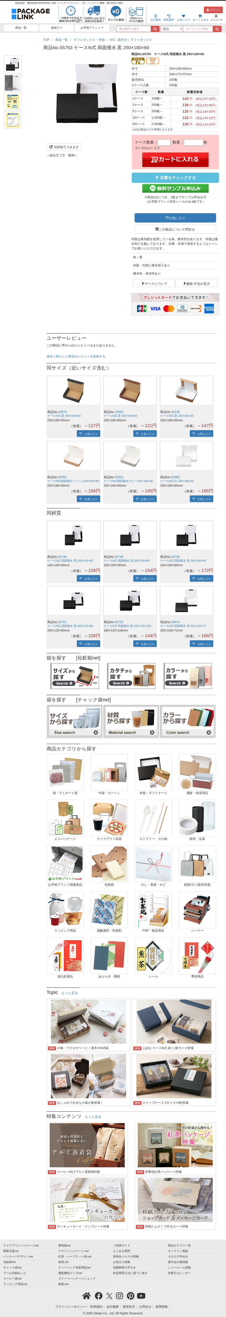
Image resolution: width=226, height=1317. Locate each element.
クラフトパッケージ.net (73, 1251)
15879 (62, 412)
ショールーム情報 (179, 1267)
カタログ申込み (178, 1256)
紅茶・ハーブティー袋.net (75, 1256)
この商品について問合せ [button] (177, 229)
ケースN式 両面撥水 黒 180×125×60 (70, 626)
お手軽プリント (92, 27)
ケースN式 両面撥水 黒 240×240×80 (183, 560)
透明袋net (64, 1245)
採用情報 (161, 1306)
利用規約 (96, 1306)
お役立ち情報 (121, 1262)
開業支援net (11, 1251)
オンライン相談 (178, 1251)
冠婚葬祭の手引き (124, 1267)
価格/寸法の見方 (198, 283)
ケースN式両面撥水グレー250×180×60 (128, 481)
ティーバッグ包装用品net (74, 1267)
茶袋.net (63, 1262)
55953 (119, 477)
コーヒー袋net (12, 1278)
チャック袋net (12, 1267)
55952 (62, 477)
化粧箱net (9, 1262)
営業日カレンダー (179, 1273)
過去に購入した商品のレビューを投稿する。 (77, 356)
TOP (46, 39)
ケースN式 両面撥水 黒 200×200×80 (126, 560)
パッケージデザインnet (18, 1256)
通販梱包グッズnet (70, 1273)
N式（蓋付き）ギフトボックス (131, 39)
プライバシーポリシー (70, 1306)
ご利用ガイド (121, 1245)
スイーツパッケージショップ (77, 1278)
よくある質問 (121, 1251)
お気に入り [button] (177, 218)
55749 (119, 557)
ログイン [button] (213, 9)
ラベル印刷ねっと (14, 1273)
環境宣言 (129, 1306)
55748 (62, 557)
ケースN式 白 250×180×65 (177, 481)
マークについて (156, 283)
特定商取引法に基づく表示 (130, 1273)
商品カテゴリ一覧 (179, 1245)
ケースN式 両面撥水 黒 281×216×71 (183, 626)
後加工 (56, 27)
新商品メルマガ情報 (126, 1256)
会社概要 (112, 1306)
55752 (119, 622)
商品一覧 (21, 27)
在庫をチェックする (175, 177)
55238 (175, 412)
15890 (119, 412)
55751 (62, 622)
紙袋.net (63, 1284)
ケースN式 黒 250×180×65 (64, 415)
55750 (175, 557)
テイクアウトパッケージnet (21, 1245)
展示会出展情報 (178, 1262)
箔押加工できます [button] (64, 147)
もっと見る (69, 993)
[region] (131, 39)
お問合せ (145, 1306)
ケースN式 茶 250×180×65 (120, 415)
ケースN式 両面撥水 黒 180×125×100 (127, 626)
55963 (175, 477)
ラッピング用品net (15, 1284)
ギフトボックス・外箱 (89, 39)
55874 (175, 622)
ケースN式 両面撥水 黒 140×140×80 (70, 560)
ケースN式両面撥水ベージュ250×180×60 (73, 481)
